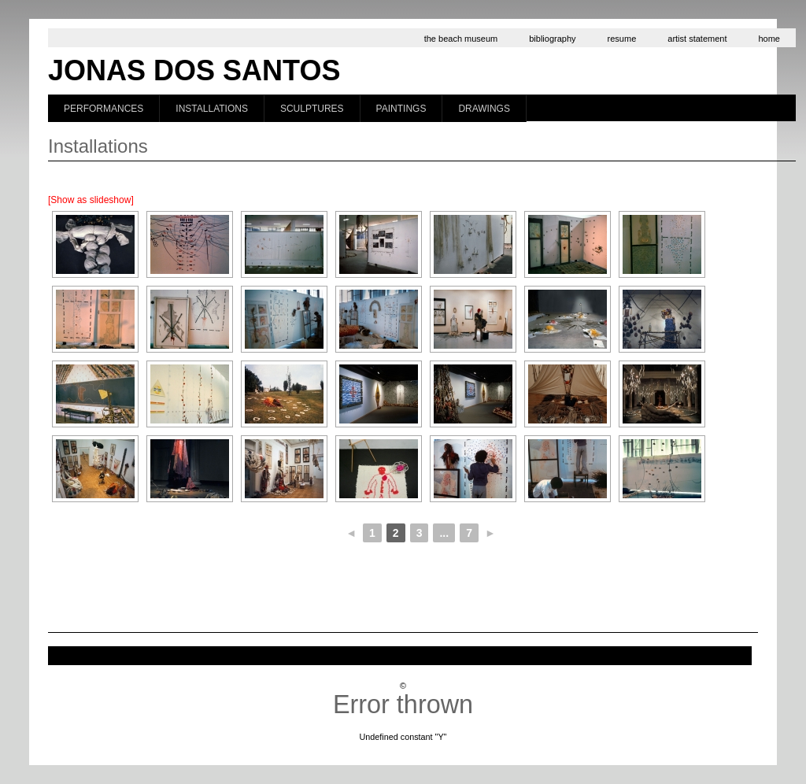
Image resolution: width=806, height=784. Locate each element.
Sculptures (312, 108)
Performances (103, 108)
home (769, 38)
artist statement (697, 38)
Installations (212, 108)
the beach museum (461, 38)
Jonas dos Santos (194, 70)
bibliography (552, 38)
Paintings (401, 108)
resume (622, 38)
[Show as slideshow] (91, 199)
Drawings (484, 108)
